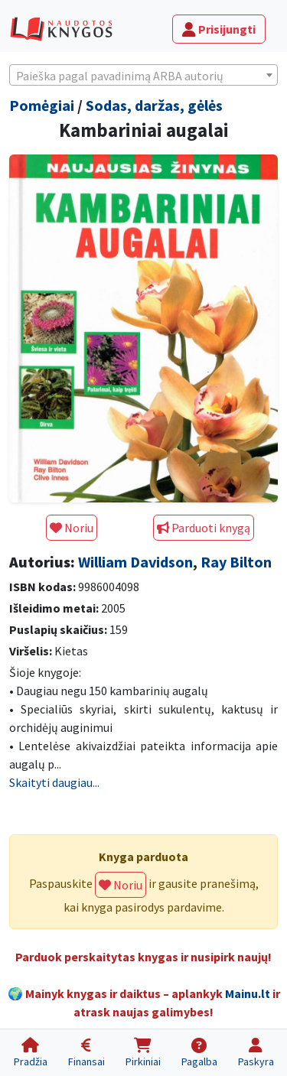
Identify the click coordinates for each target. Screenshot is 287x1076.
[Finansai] (86, 1052)
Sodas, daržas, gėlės (154, 105)
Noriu (71, 527)
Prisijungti (219, 29)
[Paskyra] (255, 1052)
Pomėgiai (41, 105)
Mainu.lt (247, 993)
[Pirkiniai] (143, 1052)
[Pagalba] (199, 1052)
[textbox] (143, 75)
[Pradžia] (30, 1052)
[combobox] (143, 75)
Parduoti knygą (203, 527)
